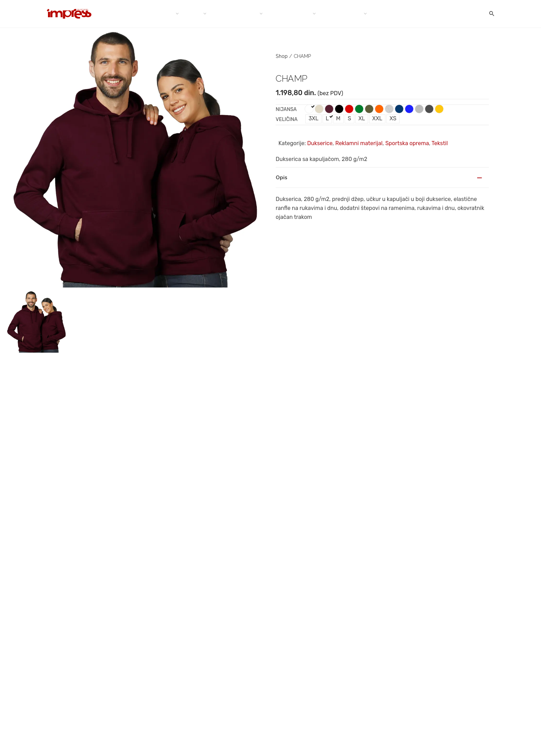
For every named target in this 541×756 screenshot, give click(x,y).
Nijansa (286, 109)
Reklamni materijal (359, 143)
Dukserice (320, 143)
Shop (282, 56)
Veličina (286, 119)
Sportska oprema (407, 143)
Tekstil (440, 143)
